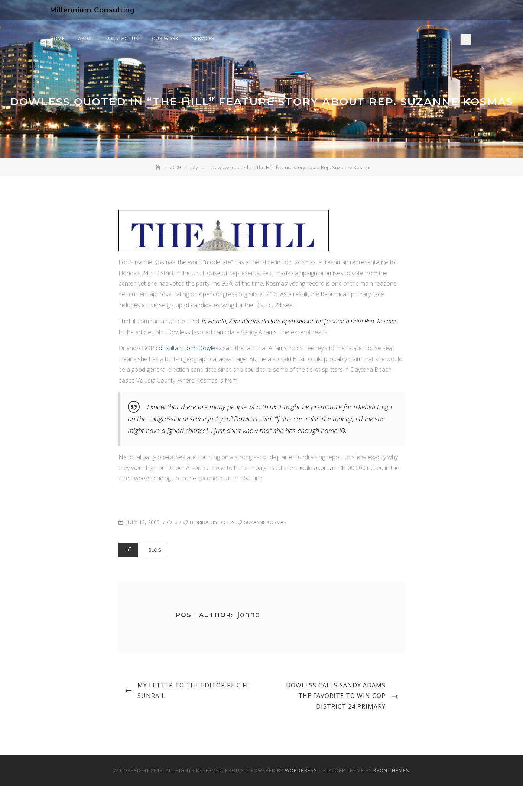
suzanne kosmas (265, 522)
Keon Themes (391, 770)
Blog (155, 550)
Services (203, 38)
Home (57, 38)
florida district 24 (212, 522)
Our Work (165, 38)
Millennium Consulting (92, 10)
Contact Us (123, 38)
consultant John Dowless (188, 348)
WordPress (301, 770)
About (86, 38)
